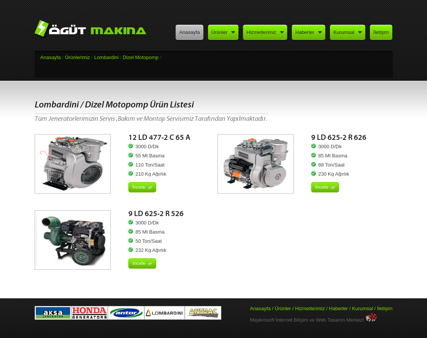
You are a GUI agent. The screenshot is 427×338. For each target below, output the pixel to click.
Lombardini (106, 57)
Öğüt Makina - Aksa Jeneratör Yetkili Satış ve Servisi (95, 31)
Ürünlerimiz (77, 57)
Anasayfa (50, 57)
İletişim (384, 308)
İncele (142, 187)
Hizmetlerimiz (310, 308)
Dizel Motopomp (140, 57)
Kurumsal (362, 308)
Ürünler (283, 308)
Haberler (339, 308)
